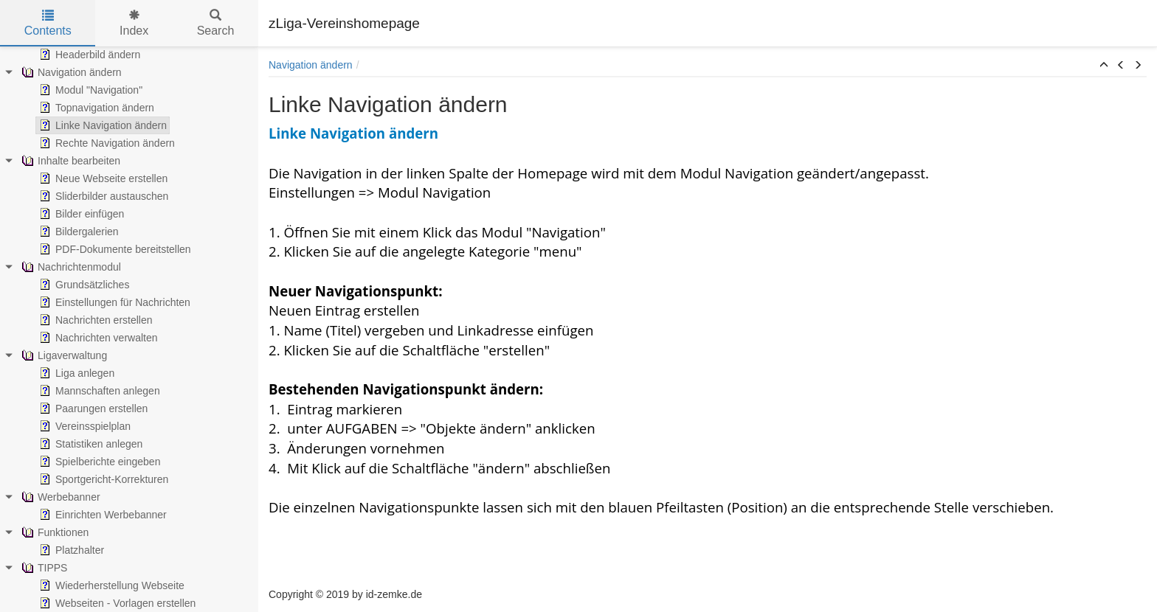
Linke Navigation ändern (101, 125)
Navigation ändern (70, 72)
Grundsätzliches (82, 284)
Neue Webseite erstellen (101, 178)
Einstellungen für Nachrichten (113, 302)
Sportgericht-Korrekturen (102, 479)
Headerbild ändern (88, 54)
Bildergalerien (77, 231)
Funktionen (53, 532)
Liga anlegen (75, 373)
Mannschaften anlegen (98, 391)
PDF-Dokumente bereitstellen (113, 249)
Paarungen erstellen (92, 408)
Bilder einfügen (80, 214)
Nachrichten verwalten (97, 338)
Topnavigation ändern (95, 108)
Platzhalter (70, 550)
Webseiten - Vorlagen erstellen (116, 603)
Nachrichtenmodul (69, 267)
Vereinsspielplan (83, 426)
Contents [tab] (48, 23)
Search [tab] (216, 23)
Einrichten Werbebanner (101, 515)
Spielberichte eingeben (98, 461)
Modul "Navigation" (89, 90)
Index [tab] (134, 23)
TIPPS (42, 568)
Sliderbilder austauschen (102, 196)
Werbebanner (59, 497)
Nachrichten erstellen (94, 320)
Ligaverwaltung (62, 355)
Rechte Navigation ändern (105, 143)
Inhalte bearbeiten (69, 161)
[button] (1104, 65)
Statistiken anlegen (89, 444)
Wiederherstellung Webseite (110, 585)
